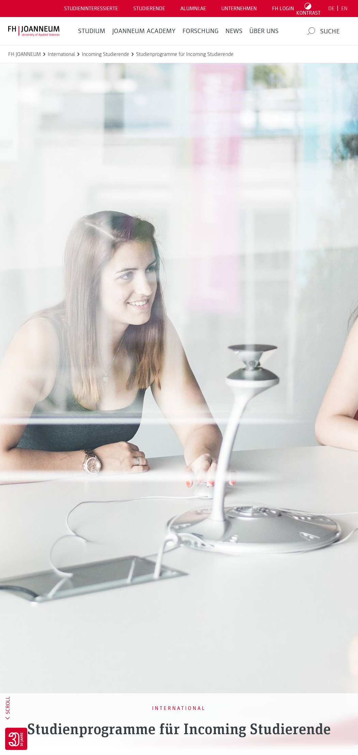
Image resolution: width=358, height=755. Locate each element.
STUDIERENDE (149, 8)
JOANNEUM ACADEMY (144, 31)
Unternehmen (239, 8)
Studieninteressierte (91, 8)
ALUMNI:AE (193, 8)
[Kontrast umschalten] (308, 8)
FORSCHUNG (200, 31)
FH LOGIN (283, 8)
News (233, 31)
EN (344, 8)
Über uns (264, 31)
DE (331, 8)
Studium (91, 31)
